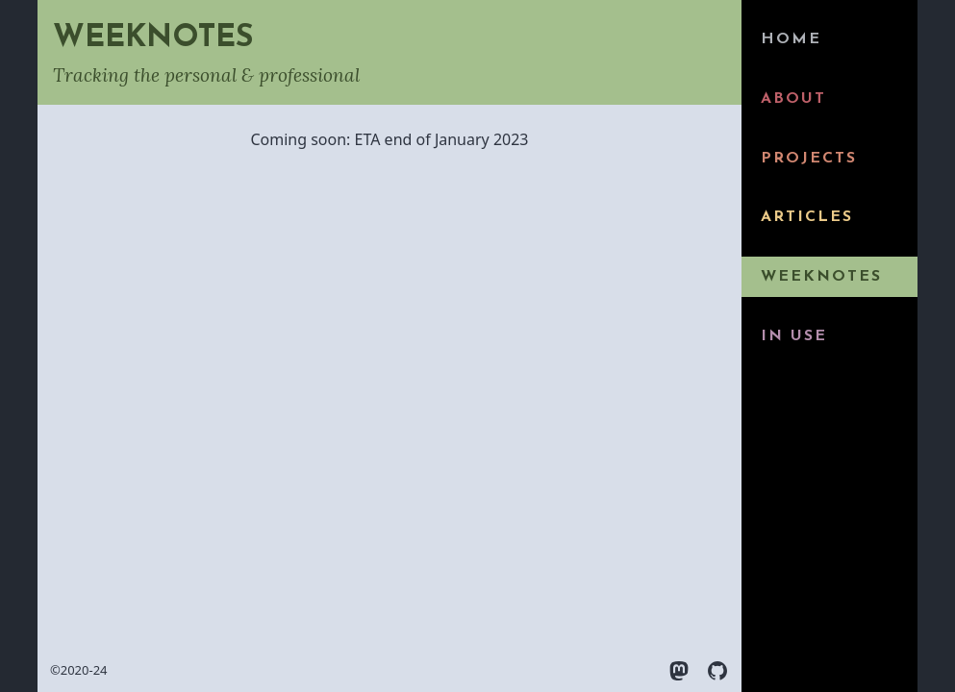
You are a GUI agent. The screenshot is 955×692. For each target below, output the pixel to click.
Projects (809, 158)
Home (791, 39)
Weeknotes (821, 276)
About (793, 99)
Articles (807, 217)
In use (794, 336)
